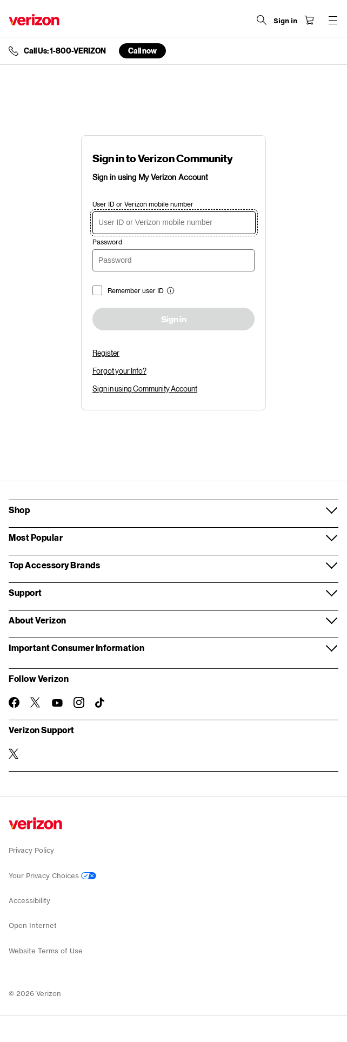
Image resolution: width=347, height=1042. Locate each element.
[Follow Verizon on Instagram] (79, 702)
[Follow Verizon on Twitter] (35, 702)
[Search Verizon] (261, 20)
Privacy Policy (31, 850)
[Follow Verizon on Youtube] (57, 703)
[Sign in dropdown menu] (285, 21)
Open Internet (33, 925)
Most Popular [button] (36, 537)
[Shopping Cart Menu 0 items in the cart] (309, 20)
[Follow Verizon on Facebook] (14, 702)
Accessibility (29, 901)
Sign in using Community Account (144, 388)
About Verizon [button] (37, 620)
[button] (169, 291)
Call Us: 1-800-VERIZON (65, 51)
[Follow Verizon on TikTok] (100, 703)
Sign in (173, 319)
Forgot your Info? (119, 370)
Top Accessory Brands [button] (54, 565)
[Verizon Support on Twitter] (14, 753)
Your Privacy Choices (52, 876)
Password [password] (107, 242)
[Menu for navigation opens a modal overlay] (333, 20)
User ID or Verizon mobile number (142, 204)
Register (105, 352)
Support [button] (25, 592)
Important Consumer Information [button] (76, 647)
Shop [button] (19, 510)
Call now (142, 50)
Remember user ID (136, 291)
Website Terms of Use (46, 951)
